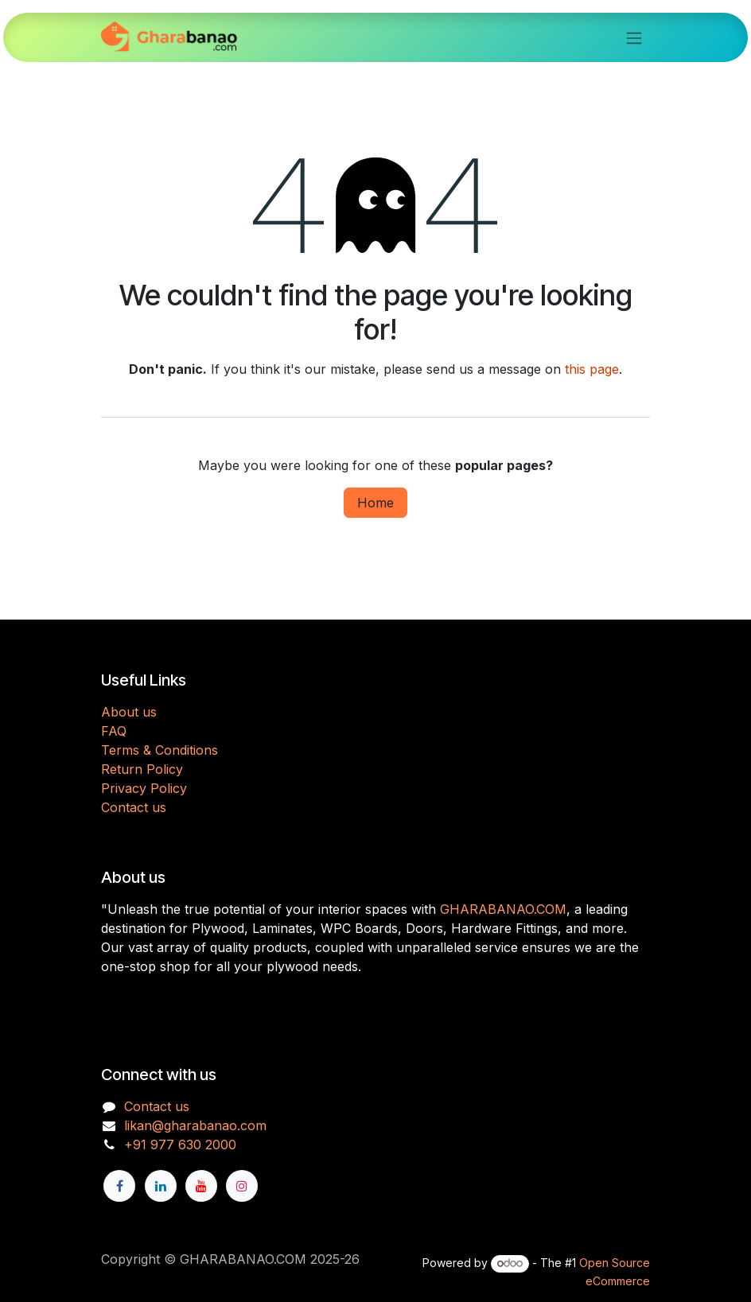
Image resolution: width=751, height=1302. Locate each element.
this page (592, 369)
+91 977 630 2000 (180, 1144)
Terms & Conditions (159, 750)
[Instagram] (242, 1186)
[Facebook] (119, 1186)
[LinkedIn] (161, 1186)
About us (129, 712)
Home (375, 503)
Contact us (133, 807)
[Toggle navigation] (634, 37)
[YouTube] (201, 1186)
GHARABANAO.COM (503, 909)
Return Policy (142, 769)
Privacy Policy (144, 788)
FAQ (113, 731)
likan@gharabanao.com (195, 1125)
